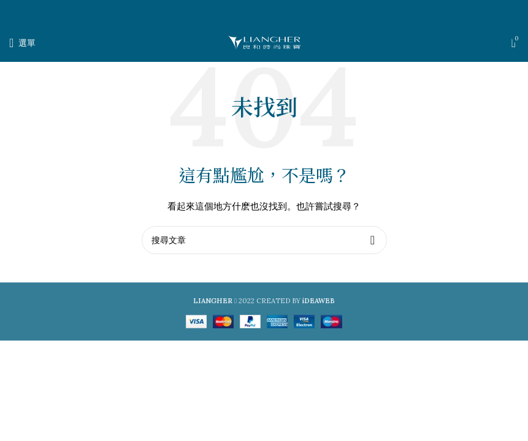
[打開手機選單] (22, 43)
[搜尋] (264, 240)
